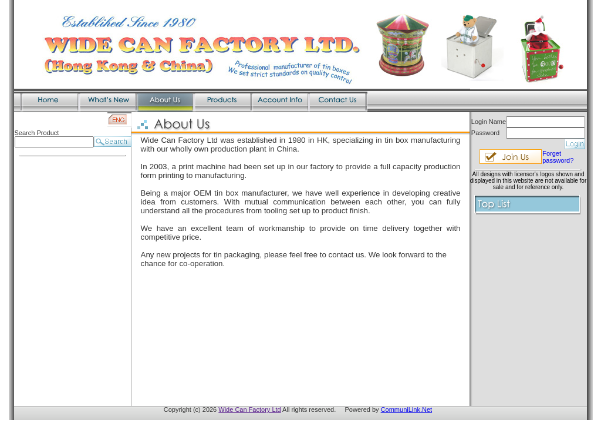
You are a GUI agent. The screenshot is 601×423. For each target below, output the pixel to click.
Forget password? (557, 157)
